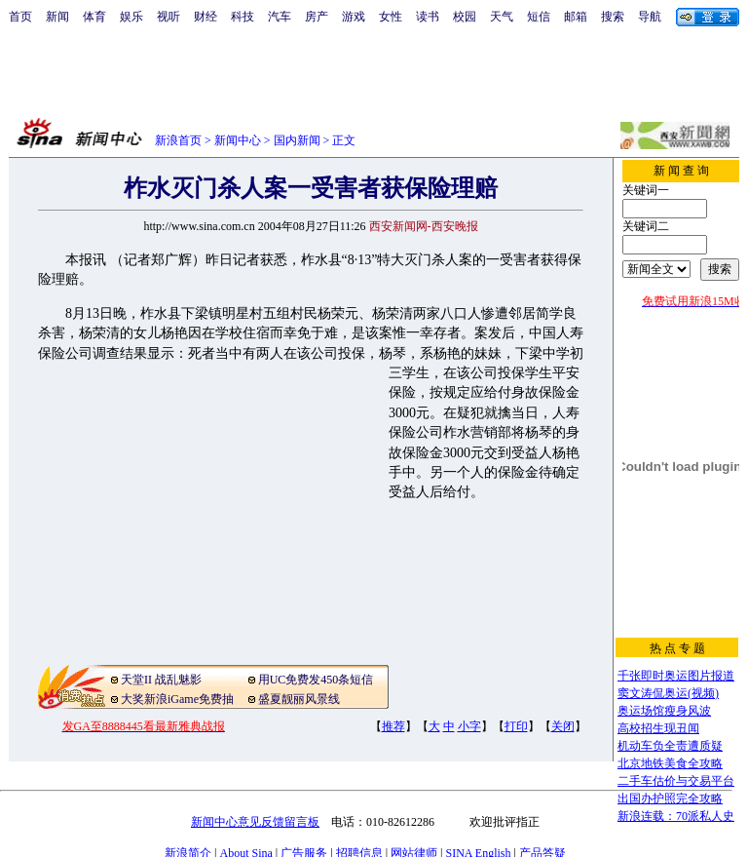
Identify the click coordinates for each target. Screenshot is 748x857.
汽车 (279, 16)
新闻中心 (237, 140)
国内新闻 (297, 140)
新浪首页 (178, 140)
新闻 (57, 16)
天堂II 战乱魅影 (161, 679)
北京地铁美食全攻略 (670, 763)
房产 (316, 16)
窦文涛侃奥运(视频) (668, 693)
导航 (649, 16)
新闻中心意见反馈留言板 (255, 822)
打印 (516, 726)
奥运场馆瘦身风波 (664, 711)
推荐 (393, 726)
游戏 (353, 16)
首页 (20, 16)
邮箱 (575, 16)
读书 (427, 16)
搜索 (612, 16)
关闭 (563, 726)
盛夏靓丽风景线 (299, 699)
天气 (501, 16)
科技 (242, 16)
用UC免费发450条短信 (316, 679)
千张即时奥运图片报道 (675, 675)
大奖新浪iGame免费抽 (177, 699)
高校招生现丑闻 (658, 728)
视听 (168, 16)
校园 (464, 16)
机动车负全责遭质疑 (670, 746)
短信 (538, 16)
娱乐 (131, 16)
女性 (390, 16)
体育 (94, 16)
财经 (205, 16)
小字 (469, 726)
